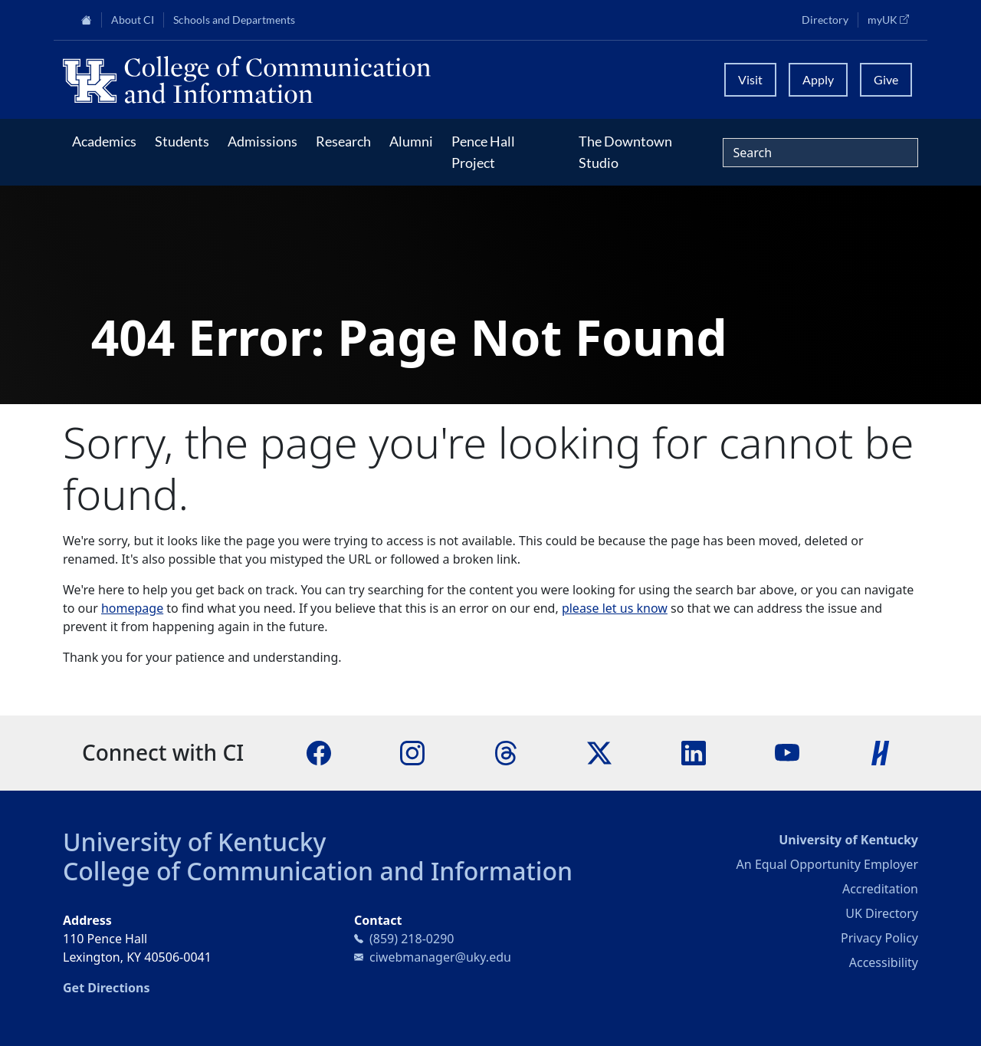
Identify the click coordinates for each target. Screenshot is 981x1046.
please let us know (615, 608)
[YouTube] (787, 752)
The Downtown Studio (625, 152)
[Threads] (506, 752)
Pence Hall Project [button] (483, 152)
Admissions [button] (262, 141)
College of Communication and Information (318, 870)
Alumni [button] (411, 141)
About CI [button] (132, 20)
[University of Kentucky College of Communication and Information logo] (383, 80)
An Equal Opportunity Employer (827, 864)
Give (886, 79)
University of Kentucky (194, 841)
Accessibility (883, 962)
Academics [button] (104, 141)
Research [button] (343, 141)
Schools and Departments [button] (234, 20)
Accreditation (880, 888)
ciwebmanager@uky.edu (440, 957)
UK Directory (881, 913)
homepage (132, 608)
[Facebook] (319, 752)
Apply (818, 79)
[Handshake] (880, 752)
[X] (599, 752)
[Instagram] (412, 752)
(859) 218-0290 (411, 938)
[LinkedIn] (693, 752)
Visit (750, 79)
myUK (893, 19)
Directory (825, 20)
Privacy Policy (879, 937)
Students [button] (182, 141)
